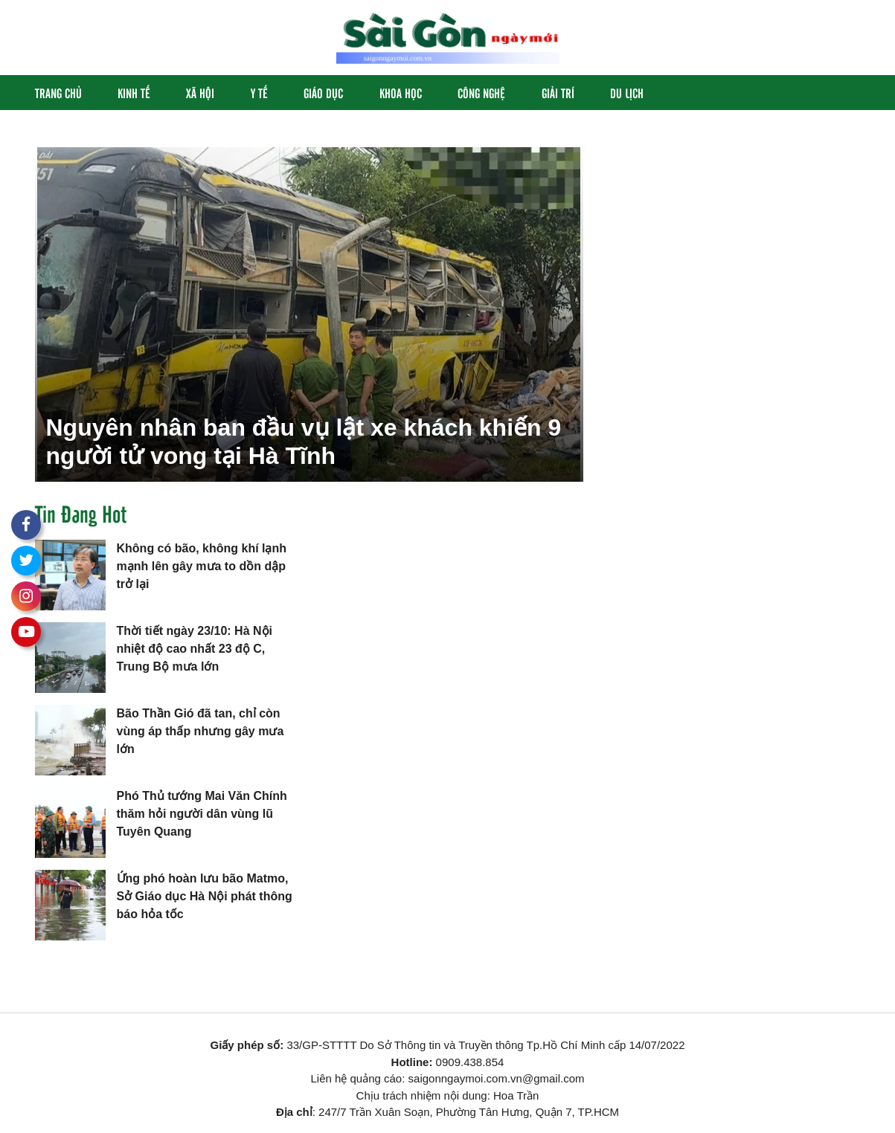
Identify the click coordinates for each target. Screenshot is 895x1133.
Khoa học (400, 92)
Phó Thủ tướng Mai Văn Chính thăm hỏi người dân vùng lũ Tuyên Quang (202, 814)
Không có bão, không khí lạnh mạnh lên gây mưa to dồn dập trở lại (202, 566)
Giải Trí (558, 92)
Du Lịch (627, 92)
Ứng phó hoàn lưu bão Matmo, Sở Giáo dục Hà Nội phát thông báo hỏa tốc (204, 896)
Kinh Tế (134, 92)
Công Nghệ (481, 92)
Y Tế (259, 92)
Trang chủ (58, 92)
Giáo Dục (323, 92)
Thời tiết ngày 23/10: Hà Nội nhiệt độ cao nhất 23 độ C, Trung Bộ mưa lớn (194, 648)
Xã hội (200, 92)
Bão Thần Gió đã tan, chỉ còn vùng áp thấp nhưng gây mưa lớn (200, 731)
